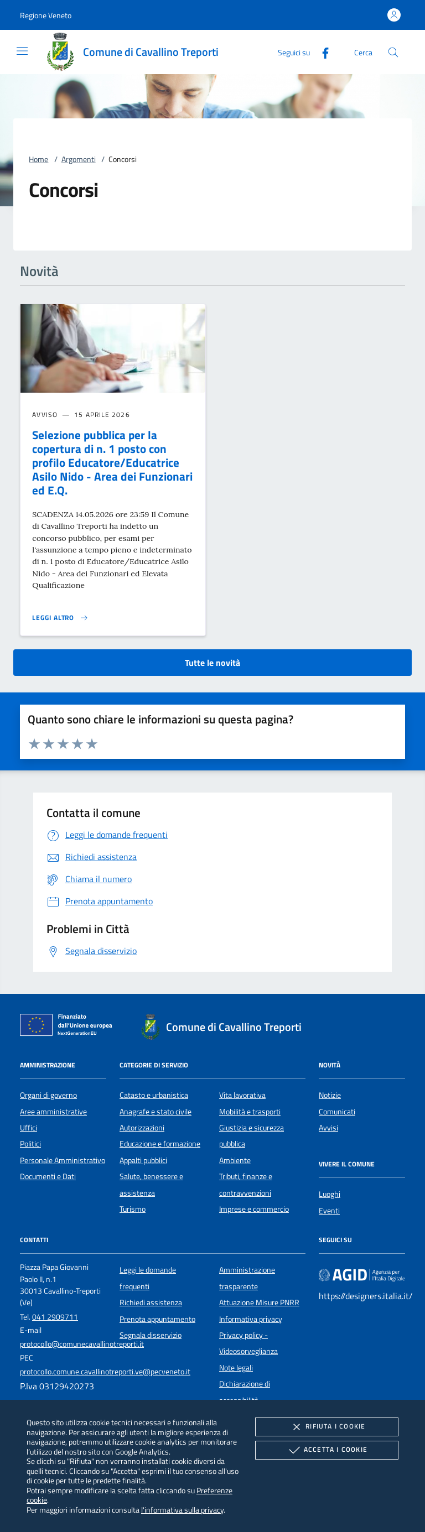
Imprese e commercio (254, 1209)
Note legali (236, 1368)
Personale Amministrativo (62, 1160)
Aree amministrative (53, 1112)
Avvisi (328, 1128)
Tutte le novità (212, 662)
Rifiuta (326, 1427)
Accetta (326, 1450)
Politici (30, 1144)
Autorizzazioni (142, 1128)
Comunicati (337, 1112)
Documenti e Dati (48, 1176)
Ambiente (235, 1160)
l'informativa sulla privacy (182, 1509)
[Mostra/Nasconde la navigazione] (22, 51)
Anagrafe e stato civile (155, 1112)
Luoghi (329, 1194)
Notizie (330, 1095)
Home (38, 159)
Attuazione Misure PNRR (259, 1302)
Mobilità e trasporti (250, 1112)
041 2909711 (55, 1317)
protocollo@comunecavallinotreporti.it (82, 1344)
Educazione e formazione (160, 1144)
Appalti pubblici (143, 1160)
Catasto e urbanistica (154, 1095)
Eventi (329, 1211)
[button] (45, 15)
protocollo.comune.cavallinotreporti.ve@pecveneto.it (105, 1372)
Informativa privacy (250, 1319)
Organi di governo (48, 1095)
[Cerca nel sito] (393, 52)
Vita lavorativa (242, 1095)
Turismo (133, 1209)
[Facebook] (321, 51)
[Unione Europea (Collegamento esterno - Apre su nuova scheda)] (69, 1027)
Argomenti (78, 159)
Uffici (28, 1128)
